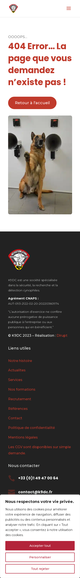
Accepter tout (40, 546)
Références (18, 409)
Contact (15, 418)
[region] (40, 536)
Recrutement (19, 399)
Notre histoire (20, 361)
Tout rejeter (40, 569)
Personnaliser (40, 557)
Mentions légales (23, 437)
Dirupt (61, 335)
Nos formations (21, 389)
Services (15, 380)
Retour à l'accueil (32, 103)
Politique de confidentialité (31, 428)
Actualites (17, 370)
